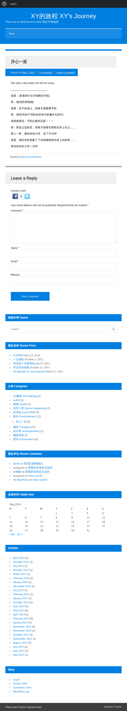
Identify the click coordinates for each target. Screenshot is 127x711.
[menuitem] (4, 4)
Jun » (20, 534)
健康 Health (20, 404)
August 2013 (20, 642)
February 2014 (21, 618)
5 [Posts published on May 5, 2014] (10, 517)
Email (15, 261)
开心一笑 (21, 421)
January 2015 (20, 598)
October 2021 (21, 562)
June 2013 (19, 650)
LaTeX (16, 400)
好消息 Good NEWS (24, 412)
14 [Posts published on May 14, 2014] (41, 521)
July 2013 (18, 646)
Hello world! (35, 475)
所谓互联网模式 (33, 463)
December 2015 (22, 586)
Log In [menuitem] (13, 4)
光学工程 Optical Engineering (29, 408)
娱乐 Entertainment (31, 156)
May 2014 (18, 610)
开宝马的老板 (21, 367)
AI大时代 (18, 355)
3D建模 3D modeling (25, 396)
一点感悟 (18, 359)
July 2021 (18, 566)
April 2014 (19, 614)
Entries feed (20, 683)
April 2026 (19, 557)
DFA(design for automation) (29, 371)
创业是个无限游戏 (24, 363)
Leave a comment (66, 72)
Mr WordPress (21, 479)
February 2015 (21, 594)
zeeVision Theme (113, 706)
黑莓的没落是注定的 (40, 467)
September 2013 (22, 638)
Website (15, 274)
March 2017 (20, 574)
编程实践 (18, 435)
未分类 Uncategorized (25, 431)
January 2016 (20, 582)
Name (15, 247)
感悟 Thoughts (21, 427)
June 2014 (19, 606)
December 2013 (22, 626)
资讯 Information (23, 439)
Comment (17, 210)
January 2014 (20, 622)
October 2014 (21, 602)
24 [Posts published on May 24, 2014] (88, 526)
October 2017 (21, 570)
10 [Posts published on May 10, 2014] (88, 517)
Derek (16, 463)
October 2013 (21, 634)
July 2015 (18, 590)
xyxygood (47, 72)
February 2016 (21, 578)
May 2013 (18, 654)
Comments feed (22, 687)
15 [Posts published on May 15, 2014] (57, 521)
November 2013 (22, 630)
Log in (16, 679)
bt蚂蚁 (17, 471)
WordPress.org (21, 691)
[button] (15, 198)
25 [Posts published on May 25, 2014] (103, 526)
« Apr (12, 534)
